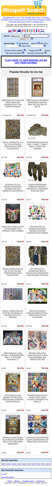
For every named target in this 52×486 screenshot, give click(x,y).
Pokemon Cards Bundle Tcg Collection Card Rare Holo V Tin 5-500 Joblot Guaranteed (13, 440)
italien (3, 463)
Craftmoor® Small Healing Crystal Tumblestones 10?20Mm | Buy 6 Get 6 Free (37, 439)
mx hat (4, 474)
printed (34, 463)
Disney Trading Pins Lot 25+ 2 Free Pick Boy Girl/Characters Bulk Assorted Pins (13, 272)
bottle (38, 463)
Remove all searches (8, 477)
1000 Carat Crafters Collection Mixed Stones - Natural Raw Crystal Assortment (37, 314)
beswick (24, 463)
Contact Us (40, 481)
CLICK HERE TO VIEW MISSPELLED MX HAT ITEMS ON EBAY (26, 61)
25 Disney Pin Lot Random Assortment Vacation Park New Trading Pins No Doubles (37, 229)
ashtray (48, 463)
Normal (34, 43)
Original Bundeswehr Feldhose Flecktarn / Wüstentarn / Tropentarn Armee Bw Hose (37, 187)
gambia (8, 463)
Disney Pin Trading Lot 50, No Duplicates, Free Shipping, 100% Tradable (13, 228)
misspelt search (27, 481)
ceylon (19, 463)
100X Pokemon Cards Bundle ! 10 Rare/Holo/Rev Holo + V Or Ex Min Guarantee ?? (13, 356)
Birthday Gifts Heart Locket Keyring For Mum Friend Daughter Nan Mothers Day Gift (37, 356)
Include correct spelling (13, 50)
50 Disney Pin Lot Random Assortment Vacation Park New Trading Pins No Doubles (12, 187)
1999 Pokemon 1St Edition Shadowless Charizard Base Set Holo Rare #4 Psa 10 (37, 103)
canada (14, 463)
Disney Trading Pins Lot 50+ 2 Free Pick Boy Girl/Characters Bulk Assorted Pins (13, 145)
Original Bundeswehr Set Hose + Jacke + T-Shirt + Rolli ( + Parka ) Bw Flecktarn (37, 145)
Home (9, 481)
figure (43, 463)
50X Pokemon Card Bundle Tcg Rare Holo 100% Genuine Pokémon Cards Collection (12, 398)
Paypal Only (34, 50)
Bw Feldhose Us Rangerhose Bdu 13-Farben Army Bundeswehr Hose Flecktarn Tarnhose (37, 272)
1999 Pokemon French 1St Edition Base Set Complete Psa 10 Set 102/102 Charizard (13, 103)
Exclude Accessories (36, 53)
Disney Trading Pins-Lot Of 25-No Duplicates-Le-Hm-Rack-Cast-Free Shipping (12, 314)
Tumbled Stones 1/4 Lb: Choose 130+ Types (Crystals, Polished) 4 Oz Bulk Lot (37, 398)
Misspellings (23, 43)
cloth (29, 463)
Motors (17, 481)
